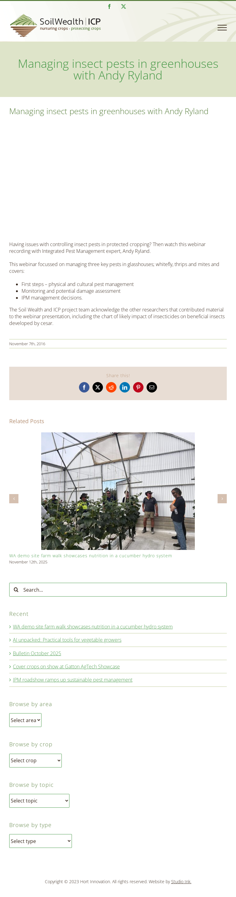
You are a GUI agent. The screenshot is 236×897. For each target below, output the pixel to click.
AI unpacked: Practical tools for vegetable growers (67, 639)
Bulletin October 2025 (37, 653)
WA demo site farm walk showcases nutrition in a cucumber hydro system (90, 556)
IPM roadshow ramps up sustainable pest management (72, 679)
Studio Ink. (181, 881)
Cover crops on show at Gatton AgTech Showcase (66, 666)
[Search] (16, 590)
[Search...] (118, 590)
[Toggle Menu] (222, 27)
